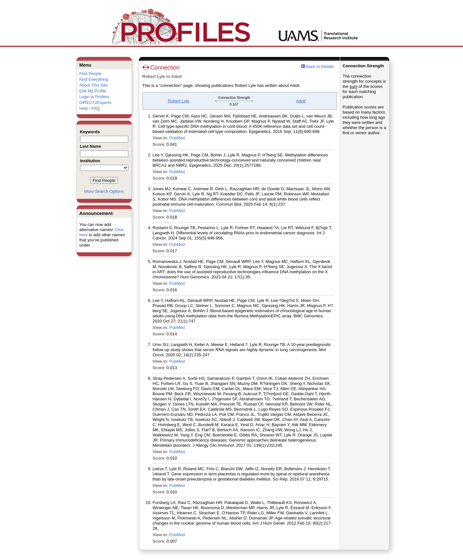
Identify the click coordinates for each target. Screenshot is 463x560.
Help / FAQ (89, 108)
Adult (301, 100)
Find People (90, 73)
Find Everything (93, 79)
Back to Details (320, 66)
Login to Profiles (94, 96)
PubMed (177, 137)
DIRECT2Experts (95, 102)
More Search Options (104, 191)
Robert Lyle (178, 100)
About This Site (93, 85)
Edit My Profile (92, 91)
